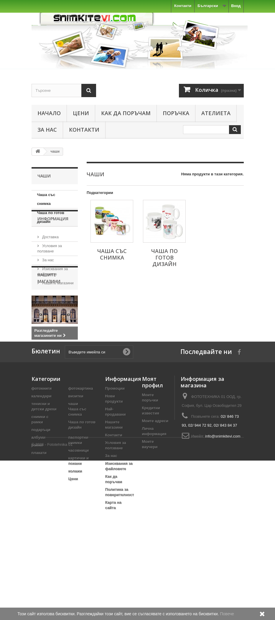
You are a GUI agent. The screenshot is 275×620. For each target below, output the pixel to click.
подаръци (41, 504)
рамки (37, 520)
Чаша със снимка (46, 199)
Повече (227, 613)
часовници (78, 525)
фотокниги (42, 463)
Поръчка (176, 113)
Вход (236, 6)
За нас (47, 129)
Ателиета (215, 113)
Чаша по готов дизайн (50, 217)
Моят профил (152, 457)
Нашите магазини (57, 306)
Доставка (50, 260)
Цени (81, 113)
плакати (39, 528)
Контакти (182, 6)
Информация (52, 244)
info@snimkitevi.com (222, 511)
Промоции (115, 463)
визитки (75, 471)
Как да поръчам (126, 113)
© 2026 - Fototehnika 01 (52, 604)
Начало (49, 113)
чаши (73, 479)
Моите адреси (155, 496)
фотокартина (80, 463)
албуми (39, 512)
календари (42, 471)
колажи (75, 546)
